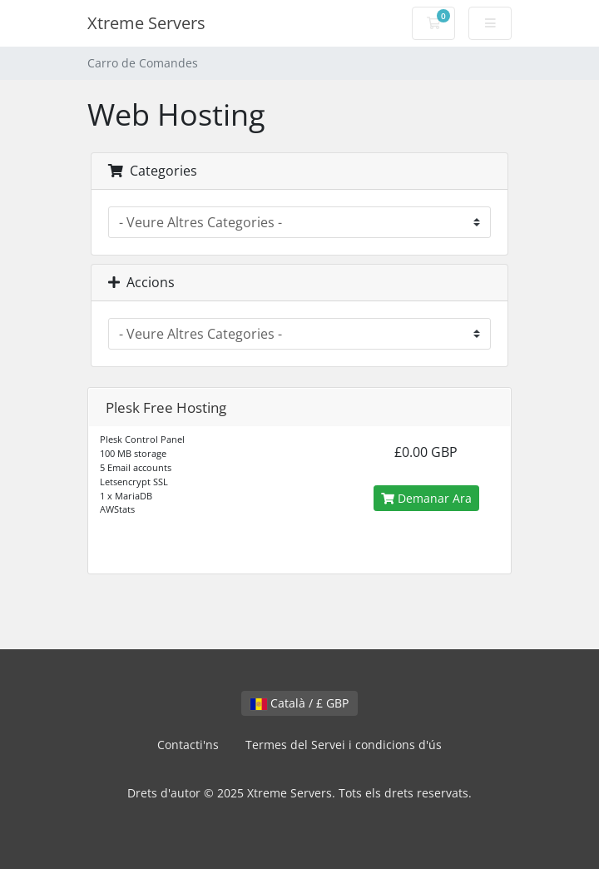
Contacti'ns (188, 744)
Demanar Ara (426, 498)
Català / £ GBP (299, 703)
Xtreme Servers (146, 23)
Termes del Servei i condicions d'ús (343, 744)
